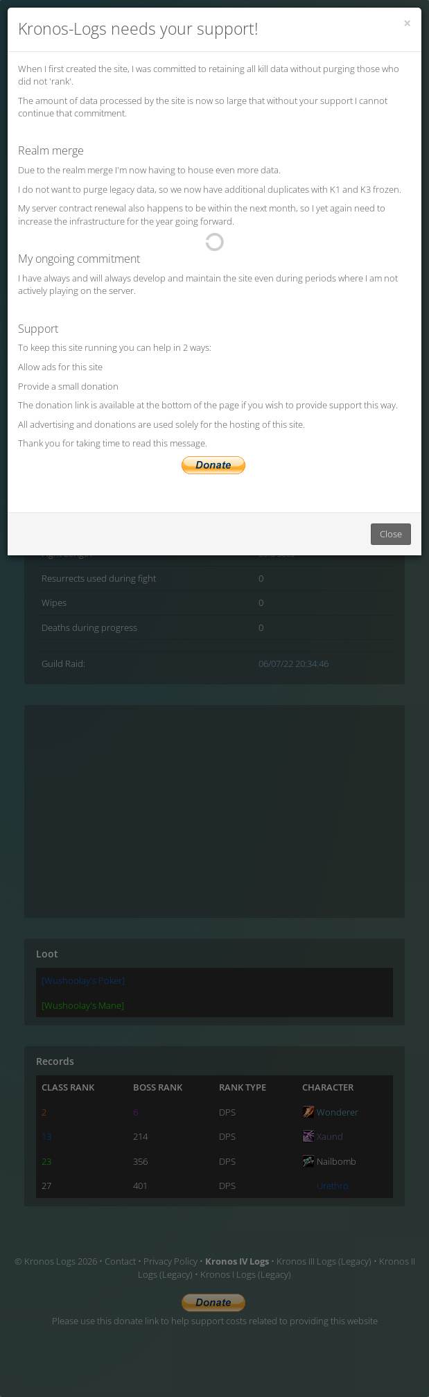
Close (391, 534)
